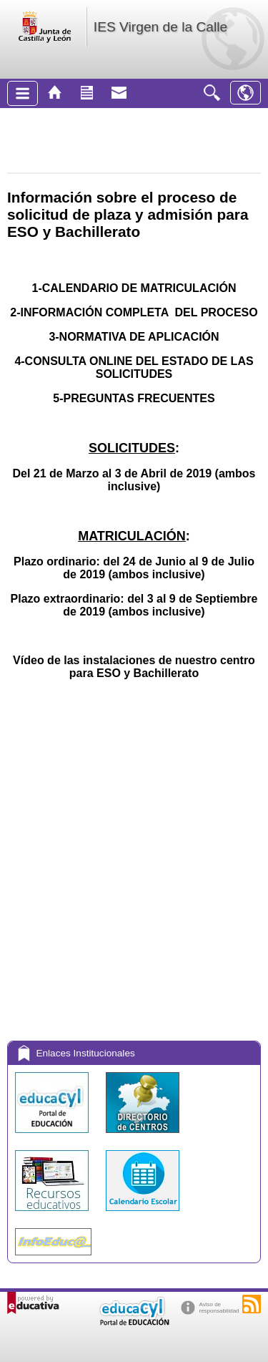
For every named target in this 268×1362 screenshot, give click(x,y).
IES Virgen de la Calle (160, 26)
